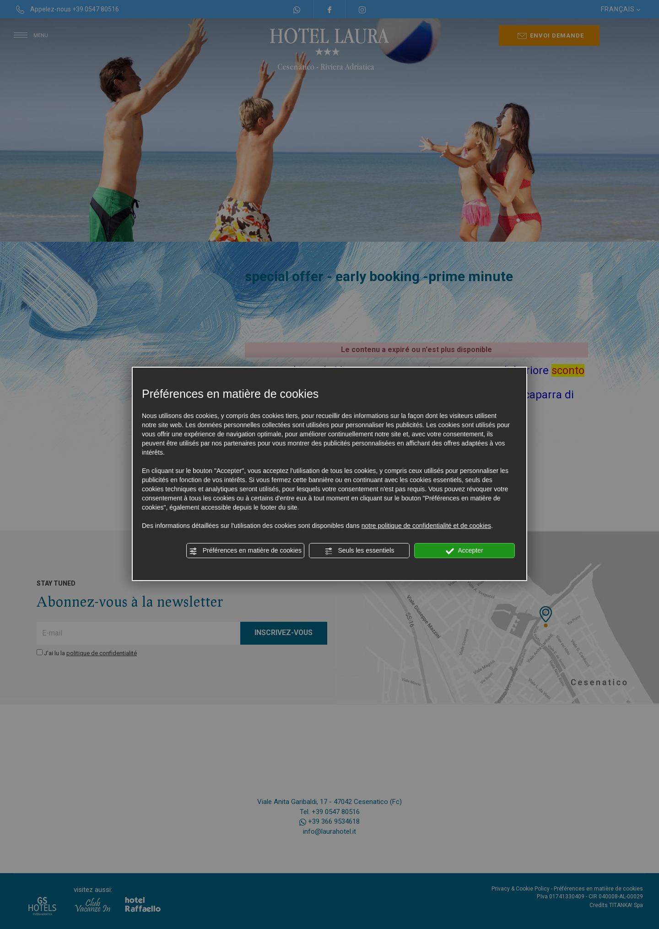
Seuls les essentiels (359, 551)
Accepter (464, 551)
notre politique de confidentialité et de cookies (426, 525)
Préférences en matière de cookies (245, 551)
